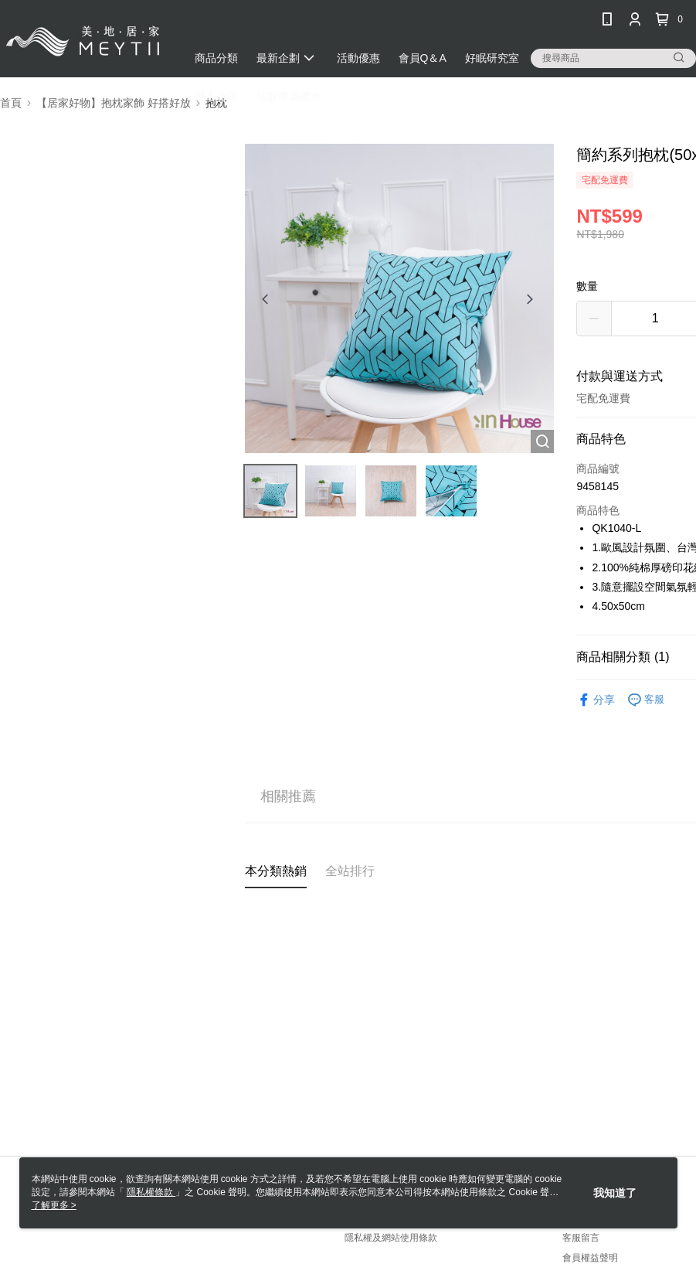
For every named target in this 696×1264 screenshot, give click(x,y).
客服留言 (580, 1237)
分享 (595, 700)
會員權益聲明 (590, 1257)
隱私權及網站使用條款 (391, 1237)
